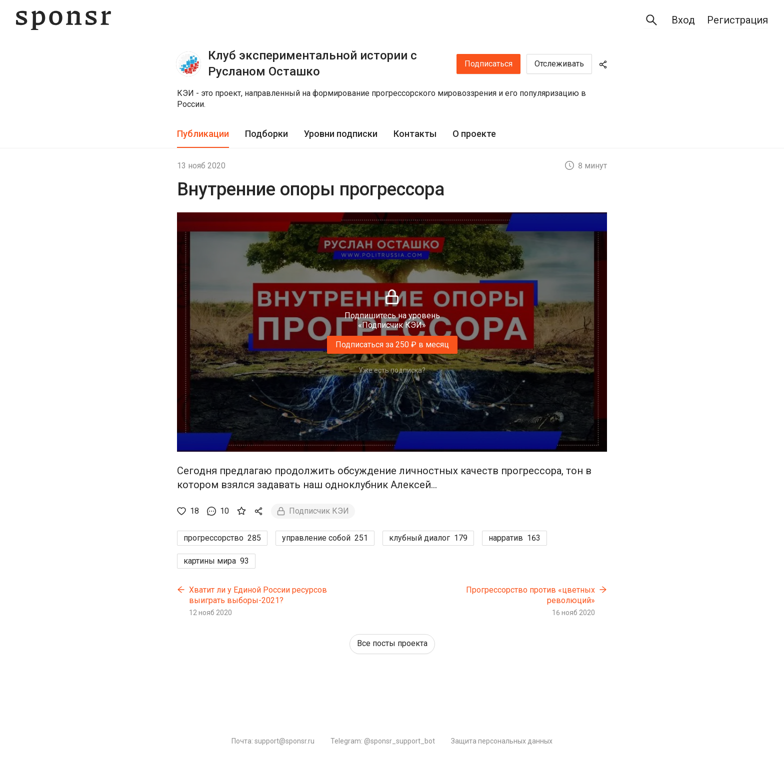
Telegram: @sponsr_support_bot (382, 741)
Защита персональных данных (501, 741)
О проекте (474, 133)
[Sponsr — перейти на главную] (63, 20)
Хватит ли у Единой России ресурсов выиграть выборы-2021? (258, 595)
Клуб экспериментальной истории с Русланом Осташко (312, 63)
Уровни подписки (341, 133)
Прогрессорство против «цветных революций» (530, 595)
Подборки (266, 133)
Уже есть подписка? (392, 370)
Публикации (203, 133)
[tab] (203, 134)
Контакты (415, 133)
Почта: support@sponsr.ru (273, 741)
